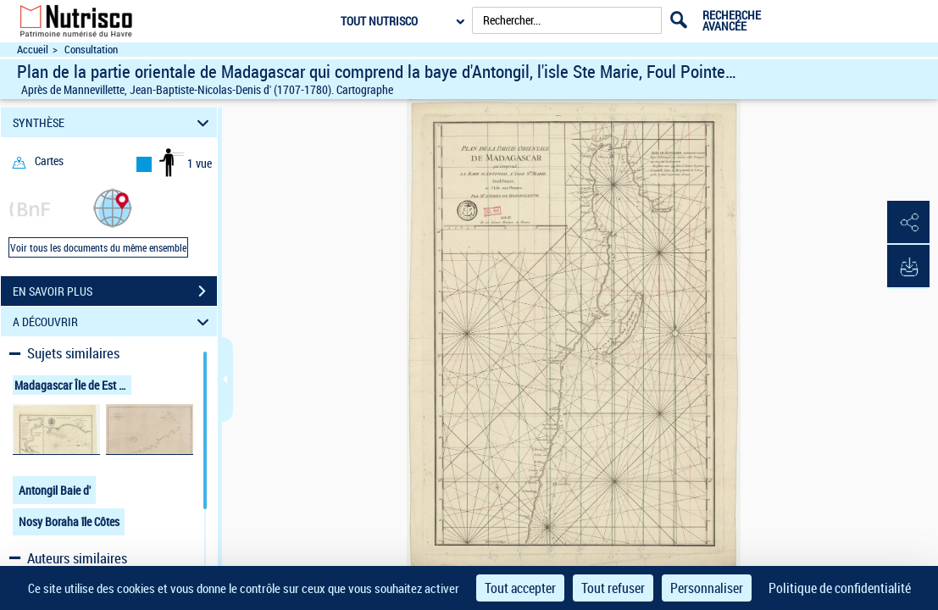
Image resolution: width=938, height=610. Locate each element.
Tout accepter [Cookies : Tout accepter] (520, 588)
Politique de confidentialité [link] (840, 588)
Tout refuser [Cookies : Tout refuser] (613, 588)
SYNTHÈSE (113, 122)
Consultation (91, 49)
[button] (113, 207)
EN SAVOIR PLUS (115, 291)
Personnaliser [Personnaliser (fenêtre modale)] (706, 588)
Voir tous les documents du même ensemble (98, 247)
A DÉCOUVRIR (113, 321)
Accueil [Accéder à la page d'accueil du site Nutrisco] (32, 49)
